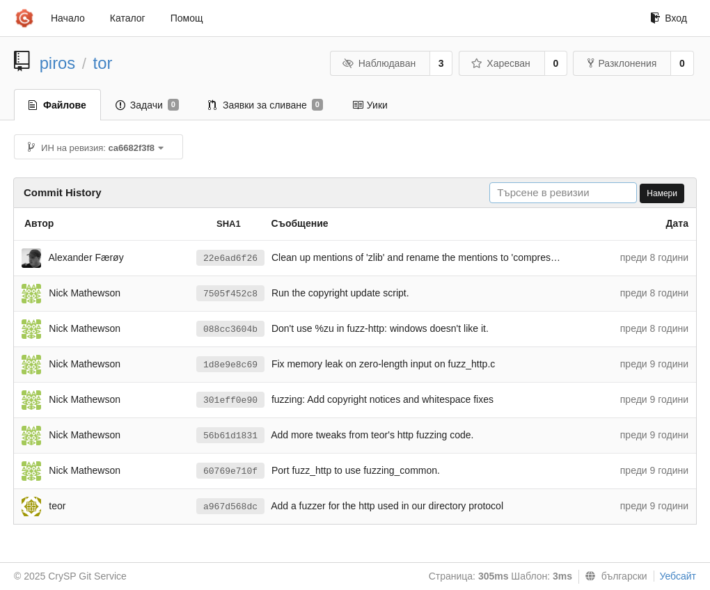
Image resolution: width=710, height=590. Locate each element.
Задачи (147, 105)
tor (103, 63)
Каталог (127, 18)
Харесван (500, 63)
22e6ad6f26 (230, 258)
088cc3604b (230, 329)
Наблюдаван (379, 63)
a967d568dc (230, 507)
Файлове (57, 105)
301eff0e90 (230, 400)
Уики (370, 105)
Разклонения (621, 63)
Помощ (187, 18)
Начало (68, 18)
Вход (668, 18)
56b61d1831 (230, 436)
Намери (662, 193)
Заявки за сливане (265, 105)
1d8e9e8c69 (230, 365)
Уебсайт (678, 576)
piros (58, 63)
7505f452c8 (230, 294)
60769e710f (230, 471)
